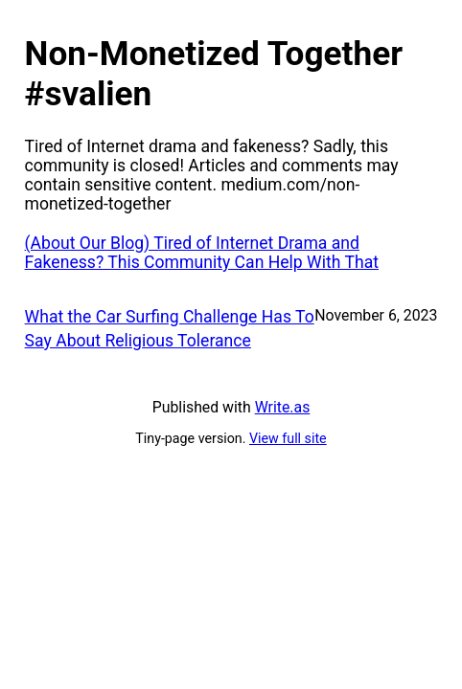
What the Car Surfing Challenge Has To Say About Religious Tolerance (169, 328)
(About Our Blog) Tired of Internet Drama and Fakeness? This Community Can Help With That (202, 252)
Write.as (283, 407)
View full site (288, 438)
